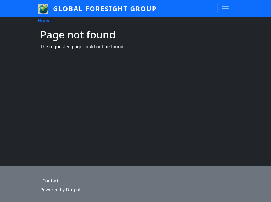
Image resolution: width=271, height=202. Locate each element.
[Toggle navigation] (225, 8)
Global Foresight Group (105, 8)
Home (44, 21)
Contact (51, 181)
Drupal (73, 190)
